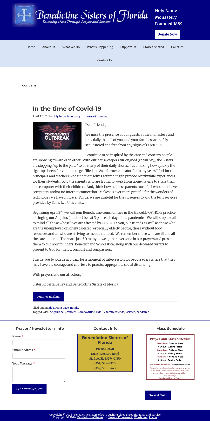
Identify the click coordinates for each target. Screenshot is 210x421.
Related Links (158, 395)
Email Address (24, 350)
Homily (74, 307)
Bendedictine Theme (90, 417)
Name (17, 336)
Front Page (62, 307)
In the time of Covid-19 (67, 108)
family (110, 312)
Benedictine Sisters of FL (89, 414)
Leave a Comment (96, 116)
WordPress (140, 417)
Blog (51, 307)
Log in (153, 417)
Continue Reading (48, 296)
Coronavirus (85, 312)
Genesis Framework (120, 417)
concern (72, 312)
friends (119, 312)
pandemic (142, 312)
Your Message (23, 363)
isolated (130, 312)
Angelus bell (57, 312)
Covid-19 (99, 312)
